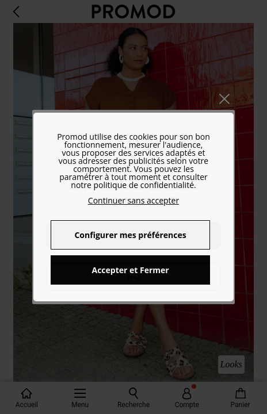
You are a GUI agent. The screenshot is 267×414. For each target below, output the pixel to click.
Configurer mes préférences (130, 234)
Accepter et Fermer (130, 269)
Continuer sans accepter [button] (133, 200)
